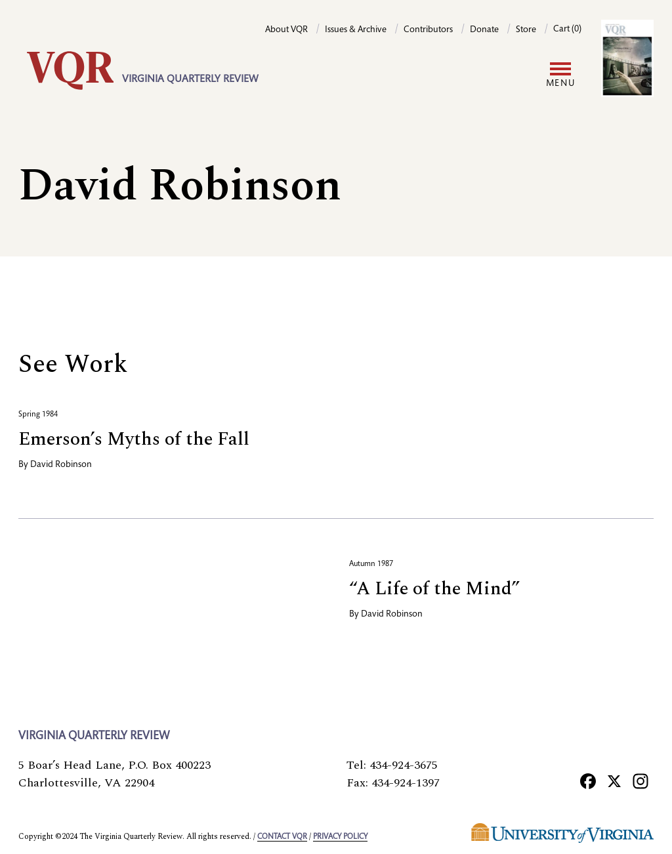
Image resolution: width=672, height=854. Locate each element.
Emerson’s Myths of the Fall (133, 439)
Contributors (428, 30)
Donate (484, 30)
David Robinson (61, 465)
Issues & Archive (356, 30)
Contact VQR (282, 837)
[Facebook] (588, 780)
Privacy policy (340, 837)
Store (526, 30)
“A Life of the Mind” (434, 589)
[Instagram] (640, 780)
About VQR (286, 30)
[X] (614, 780)
